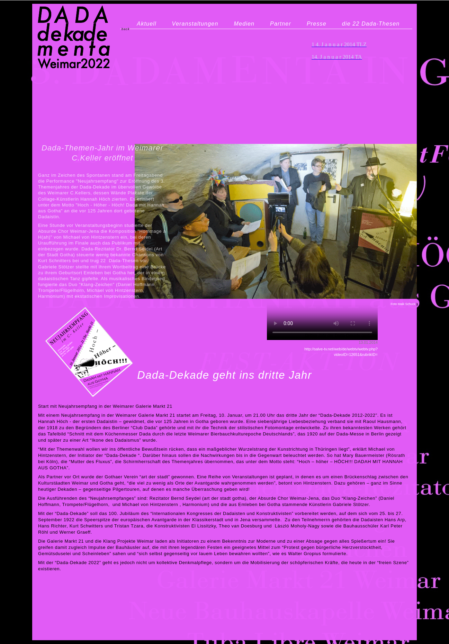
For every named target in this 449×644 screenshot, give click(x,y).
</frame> (322, 298)
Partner (280, 23)
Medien (244, 23)
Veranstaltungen (195, 23)
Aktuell (146, 23)
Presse (316, 23)
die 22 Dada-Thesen (371, 23)
